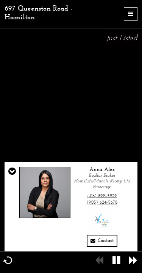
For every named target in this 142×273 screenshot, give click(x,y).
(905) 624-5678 (102, 202)
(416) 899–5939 (102, 196)
